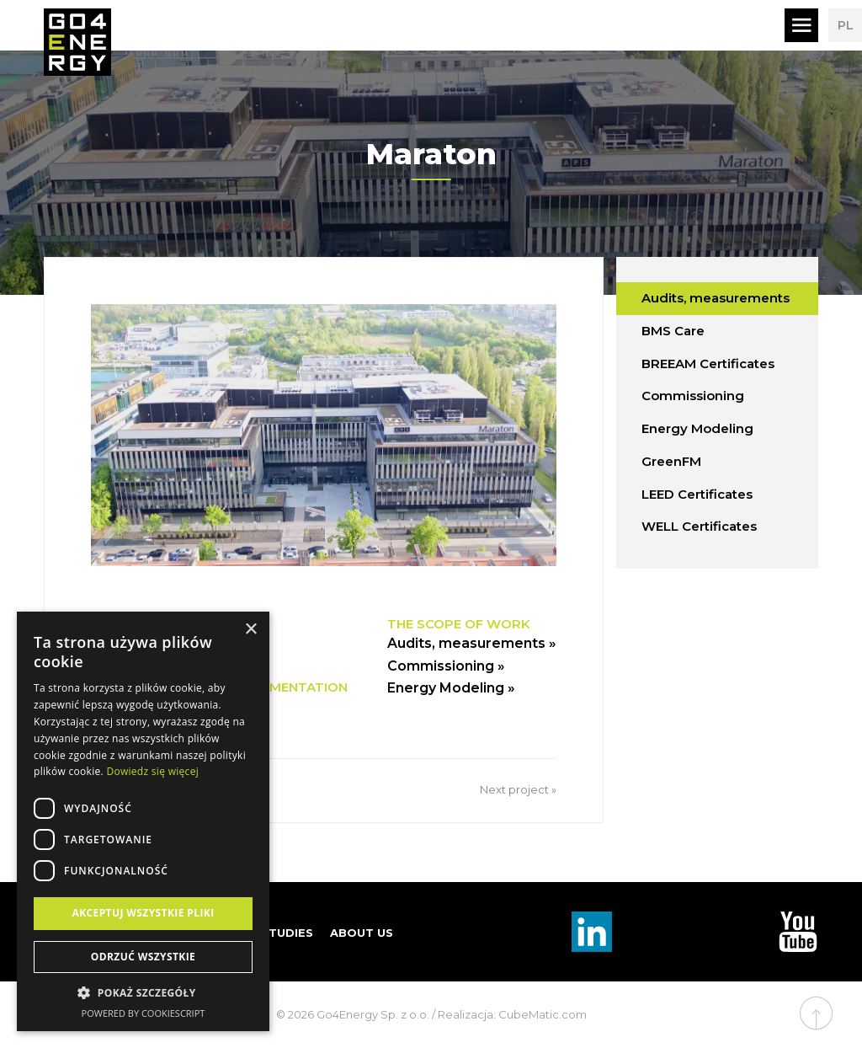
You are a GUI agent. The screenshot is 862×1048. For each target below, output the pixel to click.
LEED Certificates (697, 494)
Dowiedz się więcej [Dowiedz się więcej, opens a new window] (152, 771)
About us (361, 932)
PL (846, 25)
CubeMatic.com (542, 1014)
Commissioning (692, 396)
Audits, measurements (715, 298)
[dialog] (143, 821)
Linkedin (592, 932)
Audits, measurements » (471, 643)
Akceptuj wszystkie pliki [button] (143, 913)
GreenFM (671, 461)
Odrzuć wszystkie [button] (143, 956)
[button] (143, 993)
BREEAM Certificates (707, 364)
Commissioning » (446, 666)
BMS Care (673, 331)
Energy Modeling (697, 428)
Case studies (269, 932)
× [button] (250, 629)
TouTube (798, 932)
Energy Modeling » (451, 688)
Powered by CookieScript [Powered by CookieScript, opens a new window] (143, 1013)
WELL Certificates (699, 526)
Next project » (518, 789)
